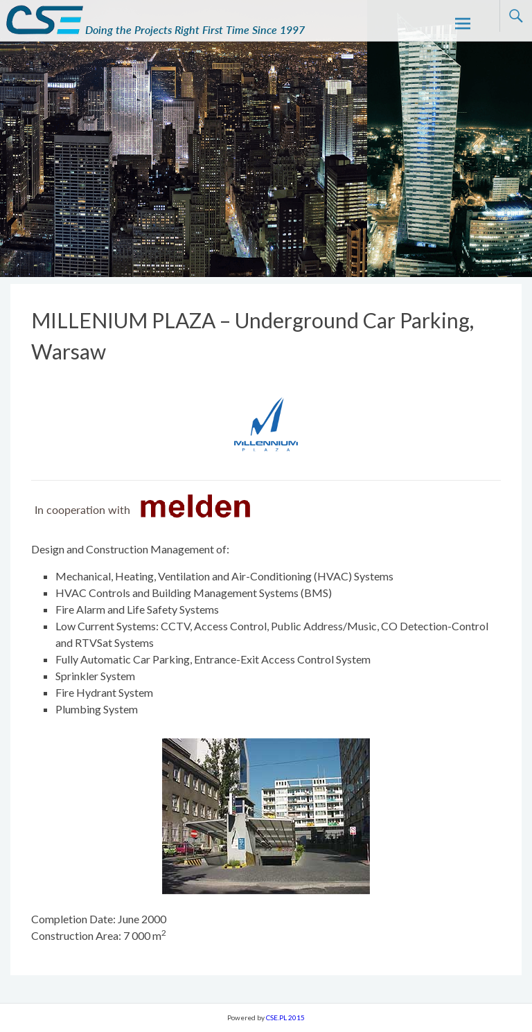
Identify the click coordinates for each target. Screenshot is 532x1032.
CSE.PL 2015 (285, 1017)
